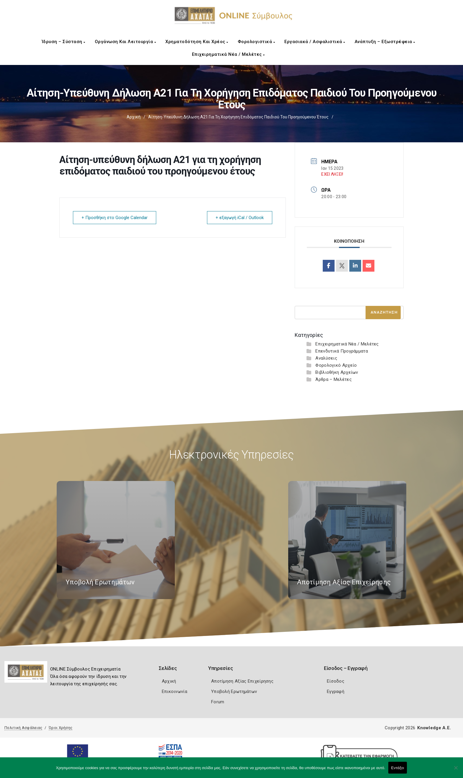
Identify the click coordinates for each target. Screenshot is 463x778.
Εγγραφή (335, 691)
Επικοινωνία (174, 691)
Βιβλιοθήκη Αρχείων (336, 372)
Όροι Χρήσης (60, 727)
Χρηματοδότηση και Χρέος (196, 41)
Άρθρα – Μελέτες (333, 379)
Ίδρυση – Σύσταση (63, 41)
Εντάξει (397, 768)
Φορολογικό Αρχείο (336, 365)
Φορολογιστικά (256, 41)
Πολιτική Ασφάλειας (23, 727)
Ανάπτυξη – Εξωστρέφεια (385, 41)
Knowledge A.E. (434, 727)
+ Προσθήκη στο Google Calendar (114, 217)
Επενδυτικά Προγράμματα (341, 351)
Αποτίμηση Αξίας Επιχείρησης (242, 681)
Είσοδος (335, 681)
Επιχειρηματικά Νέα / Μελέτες (228, 54)
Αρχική (134, 117)
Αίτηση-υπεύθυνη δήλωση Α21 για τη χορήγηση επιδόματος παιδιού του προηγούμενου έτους (238, 117)
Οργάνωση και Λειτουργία (125, 41)
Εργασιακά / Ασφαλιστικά (314, 41)
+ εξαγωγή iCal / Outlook (240, 217)
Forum (217, 701)
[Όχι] (456, 771)
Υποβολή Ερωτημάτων (234, 691)
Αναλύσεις (326, 358)
